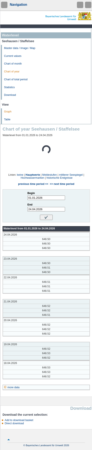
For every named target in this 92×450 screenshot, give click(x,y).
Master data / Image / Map (19, 48)
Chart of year (12, 71)
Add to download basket (19, 420)
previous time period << (33, 184)
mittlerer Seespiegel (71, 174)
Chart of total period (16, 79)
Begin (31, 193)
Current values (12, 56)
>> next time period (62, 184)
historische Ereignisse (60, 177)
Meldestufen (49, 174)
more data (13, 387)
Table (7, 119)
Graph (7, 111)
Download (10, 94)
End (30, 204)
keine (20, 174)
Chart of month (13, 63)
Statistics (9, 87)
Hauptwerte (32, 174)
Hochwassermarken (32, 177)
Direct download (14, 423)
